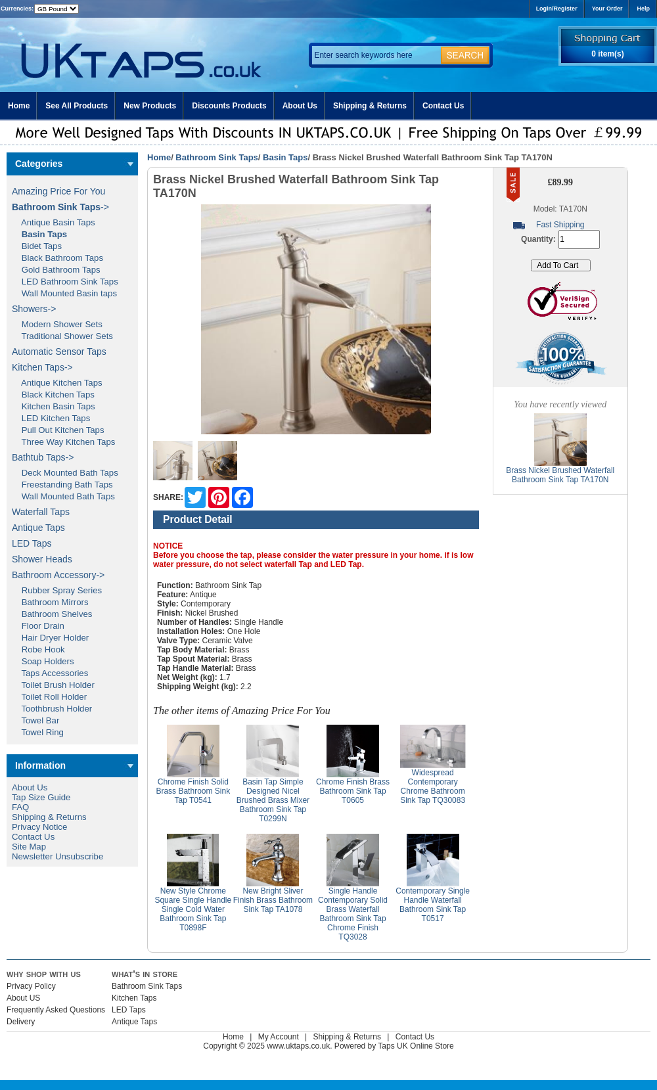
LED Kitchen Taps (51, 418)
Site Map (29, 847)
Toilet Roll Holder (49, 697)
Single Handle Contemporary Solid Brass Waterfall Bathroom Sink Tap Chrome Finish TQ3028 (353, 914)
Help (643, 8)
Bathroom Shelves (52, 614)
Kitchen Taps (134, 998)
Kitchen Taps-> (42, 367)
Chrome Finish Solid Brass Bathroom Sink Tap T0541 (193, 791)
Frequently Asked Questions (56, 1009)
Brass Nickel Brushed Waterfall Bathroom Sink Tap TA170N (560, 475)
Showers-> (34, 309)
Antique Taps (38, 527)
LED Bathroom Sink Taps (65, 281)
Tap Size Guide (41, 797)
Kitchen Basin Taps (53, 406)
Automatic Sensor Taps (59, 351)
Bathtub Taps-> (43, 457)
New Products (150, 105)
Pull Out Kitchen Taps (58, 430)
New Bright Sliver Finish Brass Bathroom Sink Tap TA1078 (273, 900)
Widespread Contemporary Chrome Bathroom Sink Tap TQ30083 (432, 786)
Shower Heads (42, 559)
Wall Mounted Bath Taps (63, 496)
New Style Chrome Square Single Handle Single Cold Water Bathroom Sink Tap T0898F (192, 909)
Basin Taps (285, 157)
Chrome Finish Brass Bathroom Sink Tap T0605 (353, 791)
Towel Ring (38, 732)
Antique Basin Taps (53, 222)
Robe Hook (38, 649)
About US (23, 998)
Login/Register (557, 8)
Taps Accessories (50, 673)
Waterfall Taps (41, 512)
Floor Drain (38, 626)
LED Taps (31, 543)
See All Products (76, 105)
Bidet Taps (37, 246)
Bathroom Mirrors (50, 602)
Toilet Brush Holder (53, 685)
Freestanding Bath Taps (62, 484)
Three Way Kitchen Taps (63, 442)
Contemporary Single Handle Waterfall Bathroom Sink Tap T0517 (433, 904)
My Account (278, 1036)
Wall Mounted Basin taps (64, 293)
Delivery (21, 1021)
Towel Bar (35, 720)
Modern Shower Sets (57, 324)
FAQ (20, 807)
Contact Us (443, 105)
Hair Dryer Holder (50, 638)
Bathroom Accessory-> (58, 575)
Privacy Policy (31, 986)
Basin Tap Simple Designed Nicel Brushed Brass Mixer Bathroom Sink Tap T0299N (273, 800)
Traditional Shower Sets (62, 336)
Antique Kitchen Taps (57, 383)
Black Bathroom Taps (57, 258)
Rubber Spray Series (57, 590)
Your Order (607, 8)
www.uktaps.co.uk (298, 1046)
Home (19, 105)
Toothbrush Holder (52, 709)
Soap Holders (43, 661)
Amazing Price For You (58, 191)
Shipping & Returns (370, 105)
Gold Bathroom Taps (56, 270)
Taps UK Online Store (415, 1046)
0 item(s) (607, 53)
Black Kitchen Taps (53, 394)
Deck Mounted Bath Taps (65, 473)
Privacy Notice (39, 827)
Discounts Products (229, 105)
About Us (300, 105)
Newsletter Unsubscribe (57, 856)
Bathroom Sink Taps (216, 157)
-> (60, 207)
